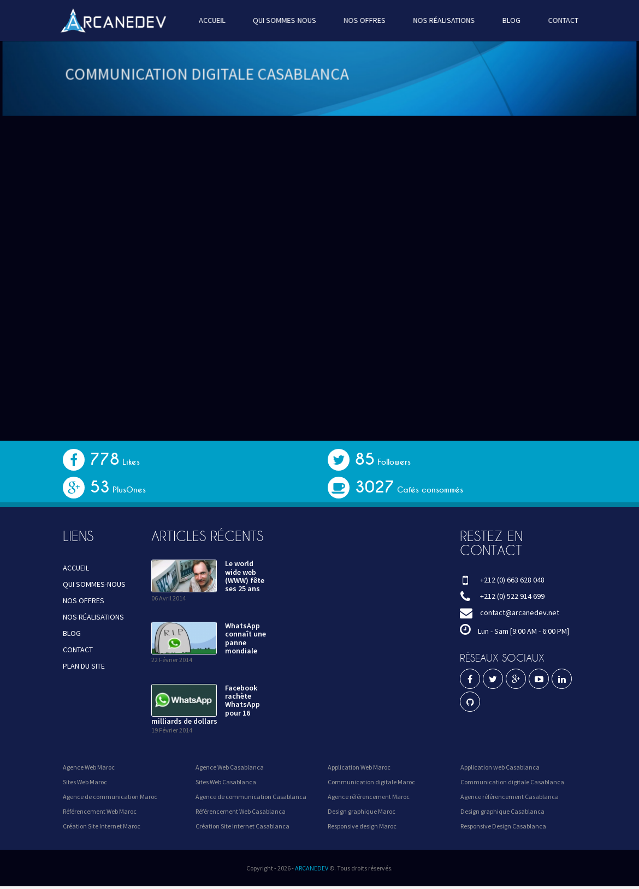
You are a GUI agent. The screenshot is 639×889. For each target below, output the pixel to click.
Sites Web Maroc (85, 782)
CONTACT (558, 20)
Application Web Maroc (359, 767)
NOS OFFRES (363, 20)
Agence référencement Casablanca (509, 796)
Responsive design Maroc (362, 826)
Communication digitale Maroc (371, 782)
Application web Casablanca (500, 767)
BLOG (508, 20)
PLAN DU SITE (84, 666)
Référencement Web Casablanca (241, 811)
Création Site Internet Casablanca (242, 826)
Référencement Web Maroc (100, 811)
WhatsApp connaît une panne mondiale (245, 638)
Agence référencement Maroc (369, 796)
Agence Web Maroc (89, 767)
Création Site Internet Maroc (101, 826)
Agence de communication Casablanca (251, 796)
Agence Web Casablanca (230, 767)
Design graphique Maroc (361, 811)
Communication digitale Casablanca (512, 782)
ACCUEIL (214, 20)
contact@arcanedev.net (519, 612)
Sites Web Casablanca (226, 782)
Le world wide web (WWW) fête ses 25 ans (244, 575)
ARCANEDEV (311, 868)
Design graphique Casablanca (502, 811)
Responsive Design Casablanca (503, 826)
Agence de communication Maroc (110, 796)
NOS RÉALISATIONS (441, 20)
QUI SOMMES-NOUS (286, 20)
